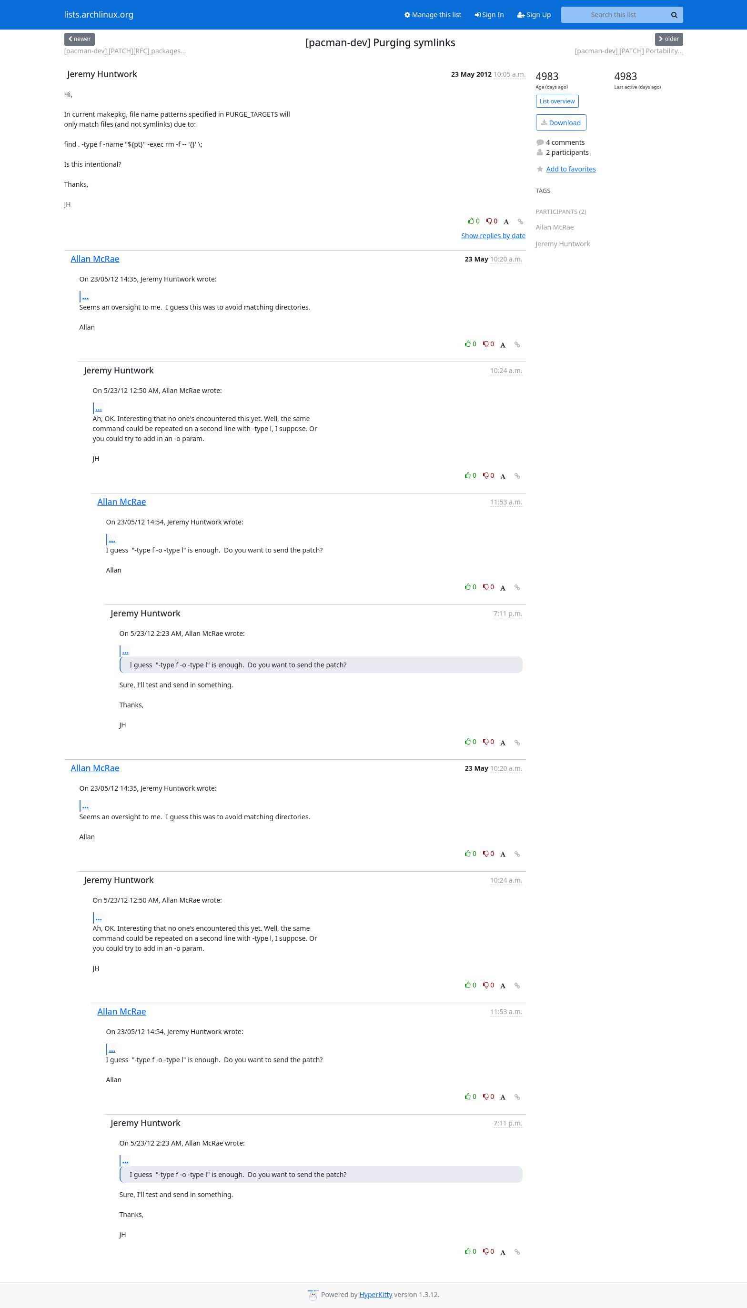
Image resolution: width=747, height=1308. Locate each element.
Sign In (489, 14)
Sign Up (534, 14)
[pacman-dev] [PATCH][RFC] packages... (125, 50)
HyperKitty (375, 1294)
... (85, 296)
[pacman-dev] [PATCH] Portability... (629, 50)
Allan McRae (95, 258)
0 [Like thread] (474, 220)
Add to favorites (566, 168)
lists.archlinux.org (99, 14)
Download (561, 122)
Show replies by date (493, 235)
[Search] (674, 15)
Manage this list (433, 14)
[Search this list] (613, 15)
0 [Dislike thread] (492, 220)
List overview (557, 101)
